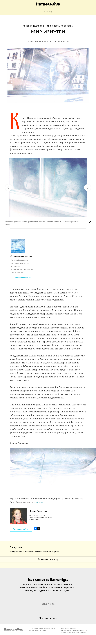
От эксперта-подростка (60, 26)
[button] (88, 161)
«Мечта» (38, 502)
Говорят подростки (34, 26)
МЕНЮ (47, 12)
